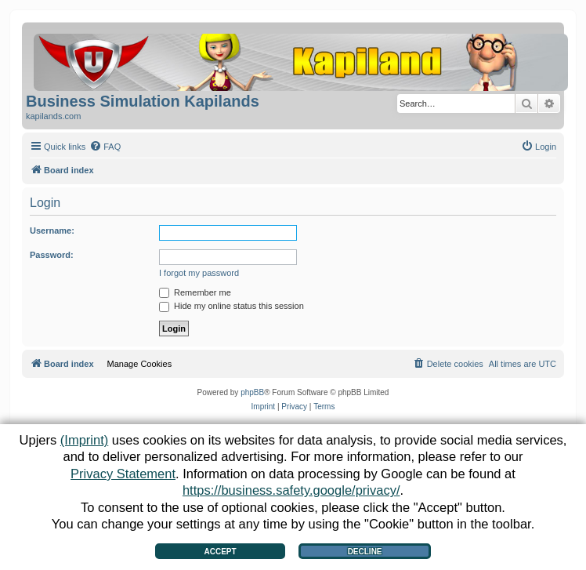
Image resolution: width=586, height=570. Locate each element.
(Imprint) (84, 440)
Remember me (195, 292)
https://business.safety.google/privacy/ (291, 490)
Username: (52, 230)
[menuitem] (105, 146)
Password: (52, 255)
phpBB (252, 392)
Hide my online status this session (231, 305)
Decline (365, 551)
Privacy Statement (123, 474)
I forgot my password (199, 273)
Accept (220, 551)
